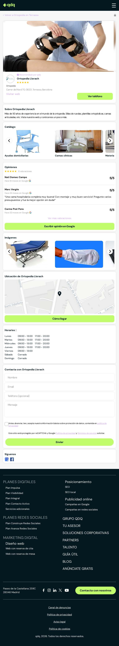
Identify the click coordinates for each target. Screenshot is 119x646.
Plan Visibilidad (14, 493)
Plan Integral (13, 498)
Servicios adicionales (17, 509)
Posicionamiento (78, 482)
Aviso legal (59, 621)
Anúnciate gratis (78, 568)
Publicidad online (78, 499)
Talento (70, 547)
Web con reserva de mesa (20, 553)
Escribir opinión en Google (59, 226)
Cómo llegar (59, 318)
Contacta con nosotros (95, 590)
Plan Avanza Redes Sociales (21, 528)
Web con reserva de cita (19, 548)
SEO (67, 487)
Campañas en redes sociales (81, 509)
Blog (67, 561)
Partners (71, 540)
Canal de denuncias (59, 607)
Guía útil (70, 554)
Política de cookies (59, 628)
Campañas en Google (77, 504)
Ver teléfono (95, 96)
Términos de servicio (87, 433)
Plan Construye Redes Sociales (23, 523)
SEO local (70, 492)
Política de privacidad (65, 433)
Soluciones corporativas (86, 533)
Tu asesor (71, 526)
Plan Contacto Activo (17, 503)
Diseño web (15, 544)
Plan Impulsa (13, 487)
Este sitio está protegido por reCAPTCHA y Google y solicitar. (57, 433)
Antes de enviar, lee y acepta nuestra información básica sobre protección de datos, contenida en (58, 424)
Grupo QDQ (73, 518)
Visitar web (13, 94)
